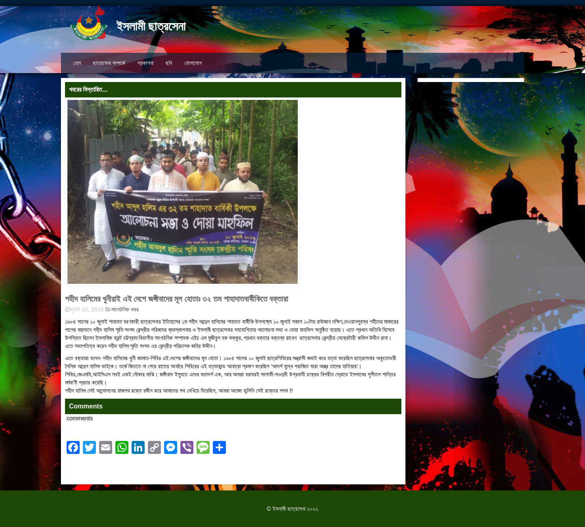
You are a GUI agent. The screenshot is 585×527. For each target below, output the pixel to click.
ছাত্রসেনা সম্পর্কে (109, 63)
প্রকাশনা (145, 63)
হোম (77, 63)
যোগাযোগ (193, 63)
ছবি (169, 63)
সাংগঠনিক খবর (125, 309)
